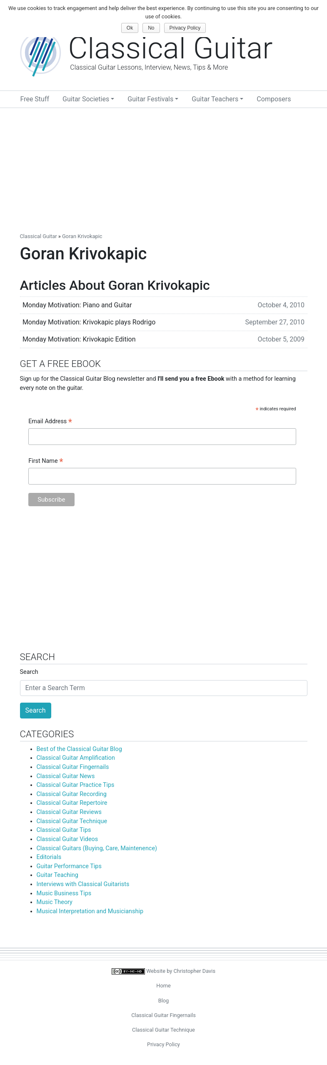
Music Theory (54, 902)
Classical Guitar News (66, 776)
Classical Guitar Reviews (69, 812)
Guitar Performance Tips (69, 866)
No (151, 28)
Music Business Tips (64, 893)
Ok (130, 28)
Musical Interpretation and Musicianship (90, 911)
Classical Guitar (38, 236)
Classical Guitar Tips (64, 830)
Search (29, 672)
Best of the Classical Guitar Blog (79, 749)
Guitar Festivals (150, 99)
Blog (163, 1000)
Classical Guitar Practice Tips (76, 785)
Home (163, 985)
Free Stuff (35, 99)
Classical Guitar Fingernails (73, 767)
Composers (274, 99)
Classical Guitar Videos (67, 839)
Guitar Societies (85, 99)
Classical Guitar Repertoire (72, 802)
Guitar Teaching (57, 875)
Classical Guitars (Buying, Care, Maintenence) (97, 848)
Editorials (49, 857)
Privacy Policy (163, 1044)
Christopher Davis (195, 971)
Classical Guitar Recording (72, 794)
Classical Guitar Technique (72, 821)
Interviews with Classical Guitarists (83, 884)
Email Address (50, 422)
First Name (45, 462)
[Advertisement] (163, 170)
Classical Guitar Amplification (76, 757)
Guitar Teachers (215, 99)
